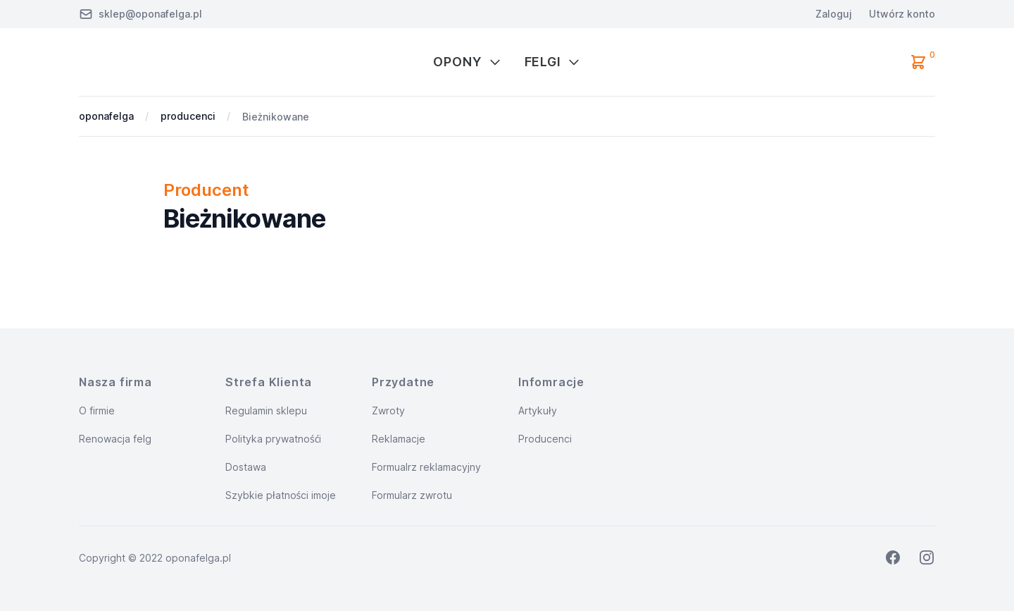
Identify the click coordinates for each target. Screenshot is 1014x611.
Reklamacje (398, 439)
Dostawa (245, 467)
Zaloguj (833, 14)
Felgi (553, 61)
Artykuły (537, 410)
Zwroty (388, 410)
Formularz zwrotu (412, 495)
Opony (467, 61)
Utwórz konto (902, 14)
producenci (188, 116)
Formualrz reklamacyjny (426, 467)
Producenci (545, 439)
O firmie (97, 410)
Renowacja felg (115, 439)
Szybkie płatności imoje (280, 495)
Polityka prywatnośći (273, 439)
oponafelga (106, 116)
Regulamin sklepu (266, 410)
